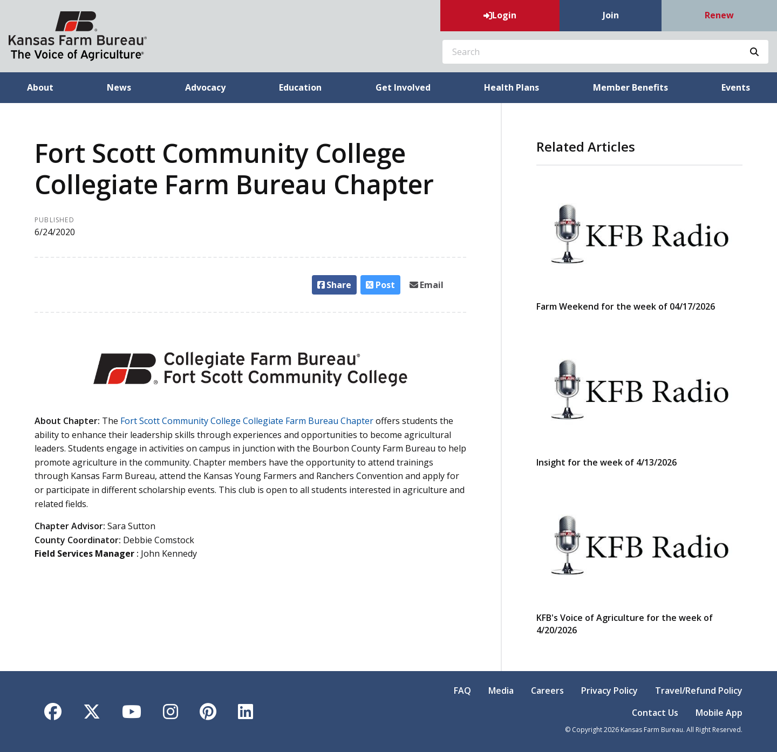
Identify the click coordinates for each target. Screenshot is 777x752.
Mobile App (719, 713)
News (119, 87)
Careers (547, 690)
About (40, 87)
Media (501, 690)
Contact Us (655, 713)
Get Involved (403, 87)
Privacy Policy (609, 690)
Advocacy (205, 87)
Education (300, 87)
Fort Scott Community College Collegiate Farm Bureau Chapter (246, 421)
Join (611, 15)
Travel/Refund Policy (698, 690)
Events (735, 87)
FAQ (462, 690)
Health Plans (511, 87)
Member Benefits (630, 87)
